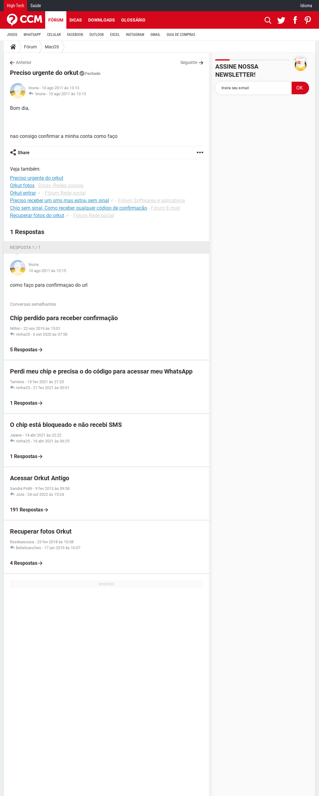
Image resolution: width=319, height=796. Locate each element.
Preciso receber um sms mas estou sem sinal (59, 200)
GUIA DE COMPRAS (181, 34)
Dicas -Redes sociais (60, 185)
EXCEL (115, 34)
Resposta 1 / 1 (25, 247)
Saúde (35, 5)
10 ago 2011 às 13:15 (67, 93)
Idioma (306, 5)
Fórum (55, 19)
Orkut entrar (23, 193)
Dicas (75, 19)
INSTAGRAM (135, 34)
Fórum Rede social (65, 193)
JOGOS (12, 34)
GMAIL (155, 34)
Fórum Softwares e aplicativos (151, 200)
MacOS (52, 46)
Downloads (101, 19)
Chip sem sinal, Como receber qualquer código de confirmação (78, 208)
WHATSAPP (32, 34)
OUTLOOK (96, 34)
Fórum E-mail (165, 208)
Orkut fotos (22, 185)
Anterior (23, 62)
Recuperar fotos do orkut (37, 215)
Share (24, 152)
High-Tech (15, 5)
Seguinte (188, 62)
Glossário (133, 19)
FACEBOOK (75, 34)
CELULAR (54, 34)
